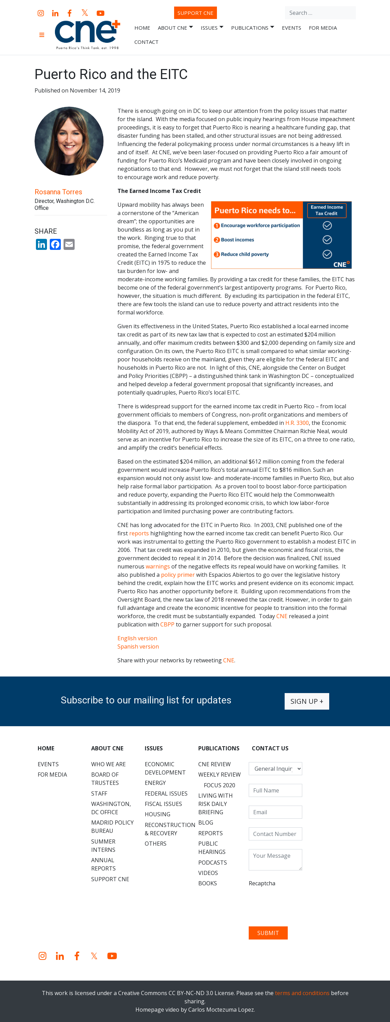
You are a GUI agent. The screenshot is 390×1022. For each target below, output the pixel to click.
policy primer (178, 574)
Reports (210, 833)
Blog (205, 822)
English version (137, 638)
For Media (323, 27)
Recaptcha (262, 883)
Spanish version (138, 646)
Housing (157, 814)
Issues (212, 28)
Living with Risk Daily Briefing (215, 804)
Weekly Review (219, 774)
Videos (208, 873)
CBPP (167, 624)
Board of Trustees (105, 779)
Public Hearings (212, 848)
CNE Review (214, 764)
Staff (99, 793)
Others (156, 843)
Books (207, 883)
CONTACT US (270, 748)
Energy (155, 783)
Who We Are (108, 764)
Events (291, 27)
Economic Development (165, 768)
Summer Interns (103, 846)
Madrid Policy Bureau (112, 827)
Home (142, 27)
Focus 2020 (219, 785)
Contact (146, 41)
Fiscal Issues (163, 804)
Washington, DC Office (111, 808)
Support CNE (195, 12)
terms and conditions (302, 993)
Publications (252, 28)
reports (139, 533)
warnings (158, 566)
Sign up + (307, 701)
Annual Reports (103, 864)
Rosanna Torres (58, 192)
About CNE (175, 28)
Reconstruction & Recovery (170, 829)
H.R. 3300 (297, 423)
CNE (281, 616)
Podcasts (212, 862)
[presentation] (301, 904)
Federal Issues (166, 793)
